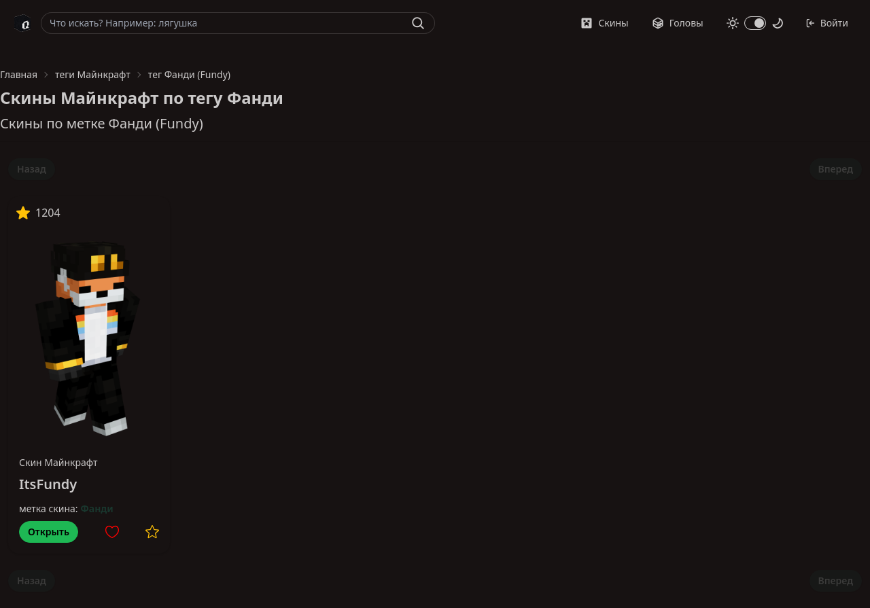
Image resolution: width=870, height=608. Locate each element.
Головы (677, 22)
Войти (826, 22)
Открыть (48, 531)
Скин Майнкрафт (58, 462)
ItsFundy (48, 484)
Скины (604, 22)
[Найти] (418, 23)
